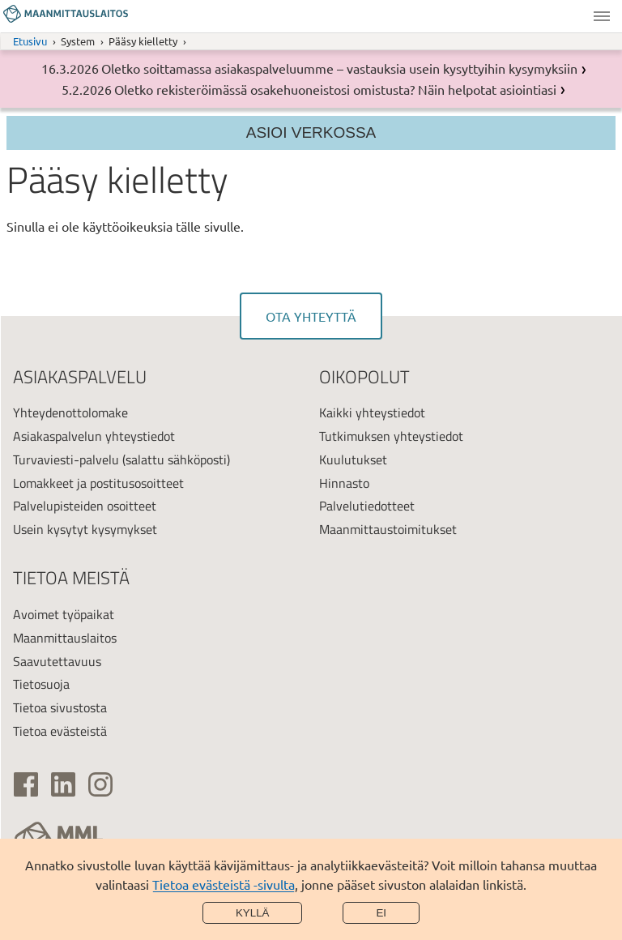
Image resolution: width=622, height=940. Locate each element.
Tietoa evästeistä (60, 731)
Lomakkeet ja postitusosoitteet (98, 483)
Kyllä (253, 913)
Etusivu (30, 41)
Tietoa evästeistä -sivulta (223, 884)
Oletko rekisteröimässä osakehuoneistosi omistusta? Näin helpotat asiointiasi (335, 89)
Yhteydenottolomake (70, 412)
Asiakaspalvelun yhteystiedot (94, 436)
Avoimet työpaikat (63, 614)
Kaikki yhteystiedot (372, 412)
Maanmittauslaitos (65, 637)
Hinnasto (344, 483)
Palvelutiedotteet (367, 505)
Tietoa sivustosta (60, 707)
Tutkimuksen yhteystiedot (391, 436)
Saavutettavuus (57, 661)
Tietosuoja (41, 684)
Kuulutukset (353, 459)
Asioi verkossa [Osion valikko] (311, 132)
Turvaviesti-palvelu (66, 459)
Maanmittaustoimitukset (388, 529)
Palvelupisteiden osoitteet (84, 505)
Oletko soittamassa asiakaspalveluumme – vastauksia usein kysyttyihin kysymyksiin (339, 68)
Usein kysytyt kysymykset (85, 529)
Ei (381, 913)
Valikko (602, 16)
